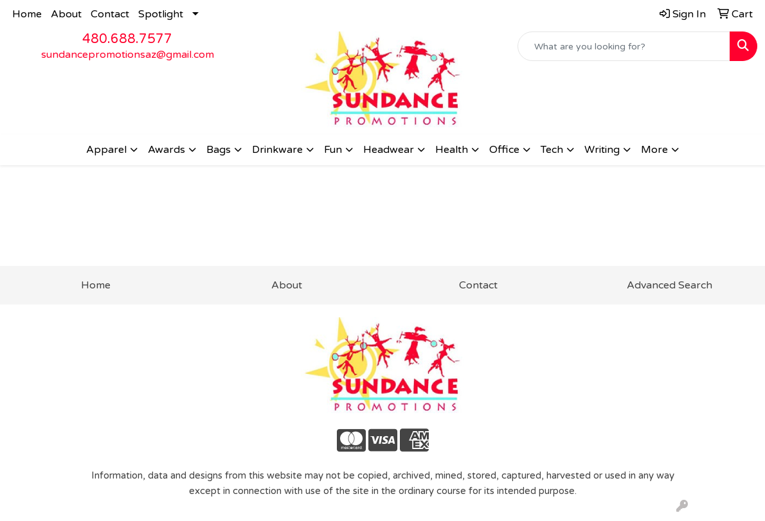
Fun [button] (333, 149)
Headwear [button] (388, 149)
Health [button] (451, 149)
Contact (110, 14)
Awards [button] (166, 149)
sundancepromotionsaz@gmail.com (127, 54)
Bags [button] (218, 149)
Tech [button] (552, 149)
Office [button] (504, 149)
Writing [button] (602, 149)
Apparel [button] (106, 149)
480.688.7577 (127, 39)
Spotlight (160, 14)
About (66, 14)
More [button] (654, 149)
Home (27, 14)
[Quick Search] (624, 46)
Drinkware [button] (277, 149)
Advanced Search (669, 285)
